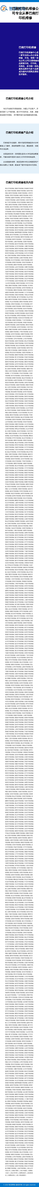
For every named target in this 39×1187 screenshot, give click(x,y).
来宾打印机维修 (11, 486)
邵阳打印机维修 (27, 440)
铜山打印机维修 (26, 378)
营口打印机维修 (11, 315)
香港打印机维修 (9, 313)
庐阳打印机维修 (22, 454)
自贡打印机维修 (9, 482)
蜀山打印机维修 (9, 544)
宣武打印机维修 (9, 539)
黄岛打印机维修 (26, 496)
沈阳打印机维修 (19, 701)
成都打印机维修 (18, 623)
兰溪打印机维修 (19, 942)
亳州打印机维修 (19, 535)
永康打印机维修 (28, 276)
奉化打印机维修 (28, 505)
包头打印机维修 (11, 572)
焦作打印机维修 (18, 322)
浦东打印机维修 (9, 586)
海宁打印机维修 (15, 375)
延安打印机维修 (21, 925)
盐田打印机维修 (19, 821)
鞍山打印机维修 (9, 521)
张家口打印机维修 (19, 962)
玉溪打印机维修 (26, 528)
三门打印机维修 (14, 373)
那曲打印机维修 (25, 930)
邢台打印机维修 (23, 435)
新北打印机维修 (19, 514)
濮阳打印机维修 (18, 290)
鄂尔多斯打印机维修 (16, 392)
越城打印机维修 (9, 597)
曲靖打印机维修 (23, 741)
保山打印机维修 (26, 438)
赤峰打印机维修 (9, 479)
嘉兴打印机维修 (14, 491)
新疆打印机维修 (28, 673)
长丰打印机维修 (26, 336)
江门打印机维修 (28, 292)
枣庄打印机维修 (19, 828)
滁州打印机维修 (19, 362)
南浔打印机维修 (23, 415)
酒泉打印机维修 (13, 285)
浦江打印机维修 (19, 858)
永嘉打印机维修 (9, 1009)
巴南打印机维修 (9, 1016)
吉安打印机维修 (21, 327)
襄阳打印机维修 (18, 440)
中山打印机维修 (21, 657)
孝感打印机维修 (27, 322)
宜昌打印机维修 (20, 484)
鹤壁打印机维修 (19, 396)
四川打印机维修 (14, 662)
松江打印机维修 (19, 641)
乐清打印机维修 (25, 375)
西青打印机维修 (23, 969)
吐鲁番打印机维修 (20, 521)
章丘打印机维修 (16, 336)
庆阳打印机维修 (21, 255)
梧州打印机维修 (19, 398)
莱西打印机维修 (19, 248)
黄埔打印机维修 (21, 368)
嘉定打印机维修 (14, 207)
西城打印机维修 (19, 586)
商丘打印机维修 (9, 188)
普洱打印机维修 (28, 355)
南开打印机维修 (28, 516)
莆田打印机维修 (28, 362)
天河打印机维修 (21, 452)
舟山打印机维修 (9, 1018)
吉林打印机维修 (19, 676)
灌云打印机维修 (19, 466)
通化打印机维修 (9, 475)
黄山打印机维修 (9, 643)
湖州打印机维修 (9, 447)
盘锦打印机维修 (28, 230)
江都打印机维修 (19, 512)
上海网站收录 (22, 1173)
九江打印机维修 (13, 489)
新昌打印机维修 (15, 459)
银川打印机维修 (23, 697)
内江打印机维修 (15, 260)
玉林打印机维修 (20, 325)
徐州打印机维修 (9, 1110)
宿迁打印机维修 (28, 641)
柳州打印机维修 (9, 533)
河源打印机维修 (11, 190)
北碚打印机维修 (9, 271)
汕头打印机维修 (21, 486)
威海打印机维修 (18, 264)
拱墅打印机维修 (9, 507)
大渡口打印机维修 (20, 948)
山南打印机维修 (9, 429)
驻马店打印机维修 (10, 655)
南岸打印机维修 (25, 493)
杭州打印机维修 (28, 632)
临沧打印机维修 (11, 995)
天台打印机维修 (22, 412)
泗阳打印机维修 (18, 463)
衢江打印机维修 (19, 546)
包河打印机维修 (9, 593)
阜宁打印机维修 (27, 380)
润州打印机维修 (28, 382)
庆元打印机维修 (19, 979)
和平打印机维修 (23, 611)
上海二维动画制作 (21, 1175)
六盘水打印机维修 (16, 528)
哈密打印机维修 (28, 475)
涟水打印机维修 (28, 466)
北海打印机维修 (28, 1113)
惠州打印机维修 (16, 239)
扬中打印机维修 (19, 560)
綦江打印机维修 (19, 671)
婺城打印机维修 (28, 595)
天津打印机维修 (19, 637)
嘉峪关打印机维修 (28, 567)
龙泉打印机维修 (9, 276)
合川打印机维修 (9, 641)
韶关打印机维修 (28, 398)
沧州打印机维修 (26, 288)
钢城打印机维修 (28, 248)
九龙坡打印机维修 (10, 408)
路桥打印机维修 (28, 544)
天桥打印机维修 (13, 454)
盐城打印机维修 (19, 269)
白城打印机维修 (21, 348)
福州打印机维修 (22, 329)
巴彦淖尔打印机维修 (23, 318)
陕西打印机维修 (9, 673)
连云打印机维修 (19, 509)
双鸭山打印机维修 (20, 429)
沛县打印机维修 (28, 553)
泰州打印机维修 (13, 193)
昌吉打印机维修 (21, 431)
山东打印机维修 (19, 267)
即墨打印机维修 (19, 981)
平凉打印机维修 (16, 999)
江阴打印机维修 (9, 405)
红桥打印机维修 (28, 426)
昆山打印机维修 (28, 364)
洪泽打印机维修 (28, 509)
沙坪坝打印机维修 (20, 865)
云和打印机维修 (19, 944)
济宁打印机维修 (11, 327)
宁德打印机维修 (9, 403)
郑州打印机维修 (19, 625)
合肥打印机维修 (28, 637)
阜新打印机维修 (20, 283)
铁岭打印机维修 (26, 211)
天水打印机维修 (19, 884)
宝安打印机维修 (20, 408)
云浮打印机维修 (16, 667)
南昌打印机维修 (28, 630)
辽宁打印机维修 (9, 676)
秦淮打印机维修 (28, 470)
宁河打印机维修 (11, 202)
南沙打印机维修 (28, 271)
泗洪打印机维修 (16, 419)
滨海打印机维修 (19, 343)
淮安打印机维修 (28, 244)
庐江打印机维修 (25, 304)
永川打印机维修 (19, 246)
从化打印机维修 (9, 248)
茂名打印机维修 (9, 1052)
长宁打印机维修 (28, 447)
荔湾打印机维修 (16, 496)
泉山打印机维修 (15, 895)
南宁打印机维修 (28, 627)
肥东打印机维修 (19, 905)
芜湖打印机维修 (27, 241)
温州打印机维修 (9, 537)
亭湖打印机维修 (23, 710)
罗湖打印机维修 (28, 539)
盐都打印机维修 (28, 556)
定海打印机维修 (9, 595)
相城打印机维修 (28, 560)
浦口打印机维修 (20, 345)
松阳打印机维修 (13, 412)
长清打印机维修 (13, 371)
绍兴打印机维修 (19, 403)
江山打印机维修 (28, 500)
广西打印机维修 (9, 1096)
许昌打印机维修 (25, 260)
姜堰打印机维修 (16, 378)
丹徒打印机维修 (9, 470)
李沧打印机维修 (11, 410)
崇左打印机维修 (25, 579)
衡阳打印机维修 (19, 831)
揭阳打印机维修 (15, 664)
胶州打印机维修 (9, 1013)
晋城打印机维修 (9, 1083)
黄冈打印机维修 (9, 1055)
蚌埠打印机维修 (19, 445)
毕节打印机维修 (16, 438)
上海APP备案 (23, 1170)
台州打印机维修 (9, 269)
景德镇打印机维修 (27, 581)
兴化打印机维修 (28, 507)
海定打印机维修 (15, 493)
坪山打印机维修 (14, 301)
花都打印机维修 (25, 334)
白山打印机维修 (19, 886)
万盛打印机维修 (9, 653)
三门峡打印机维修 (12, 216)
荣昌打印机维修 (22, 660)
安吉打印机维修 (28, 502)
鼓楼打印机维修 (14, 611)
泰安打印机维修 (9, 294)
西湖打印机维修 (16, 898)
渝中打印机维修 (19, 588)
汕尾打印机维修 (20, 200)
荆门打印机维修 (19, 357)
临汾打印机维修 (16, 288)
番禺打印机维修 (23, 301)
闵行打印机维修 (28, 537)
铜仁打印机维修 (28, 394)
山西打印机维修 (26, 667)
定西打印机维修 (9, 232)
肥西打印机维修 (22, 371)
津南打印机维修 (28, 311)
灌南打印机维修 (19, 937)
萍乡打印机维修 (9, 535)
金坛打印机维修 (13, 609)
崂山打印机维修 (19, 863)
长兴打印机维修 (19, 549)
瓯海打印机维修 (19, 505)
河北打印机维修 (25, 664)
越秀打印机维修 (9, 590)
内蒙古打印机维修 (19, 669)
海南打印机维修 (9, 1113)
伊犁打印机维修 (21, 315)
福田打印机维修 (28, 588)
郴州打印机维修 (25, 237)
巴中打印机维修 (13, 660)
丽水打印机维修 (19, 244)
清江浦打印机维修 (20, 604)
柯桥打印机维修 (9, 549)
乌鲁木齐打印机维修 (19, 616)
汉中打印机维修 (21, 965)
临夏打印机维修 (15, 197)
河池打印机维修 (14, 218)
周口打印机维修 (19, 650)
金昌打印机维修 (23, 794)
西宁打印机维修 (21, 618)
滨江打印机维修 (19, 939)
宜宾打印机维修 (28, 1115)
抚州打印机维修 (27, 264)
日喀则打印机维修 (28, 752)
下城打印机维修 (28, 551)
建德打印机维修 (19, 227)
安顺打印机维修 (19, 482)
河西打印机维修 (19, 563)
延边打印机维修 (18, 1002)
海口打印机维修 (19, 627)
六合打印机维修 (19, 311)
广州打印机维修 (9, 630)
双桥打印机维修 (9, 648)
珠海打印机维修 (19, 533)
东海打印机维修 (18, 422)
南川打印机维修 (11, 657)
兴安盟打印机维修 (14, 258)
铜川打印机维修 (9, 569)
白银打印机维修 (9, 477)
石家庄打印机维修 (20, 694)
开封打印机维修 (14, 576)
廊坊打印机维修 (9, 1057)
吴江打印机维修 (19, 470)
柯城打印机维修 (19, 595)
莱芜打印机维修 (19, 274)
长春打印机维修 (26, 613)
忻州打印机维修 (27, 392)
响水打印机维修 (27, 308)
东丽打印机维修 (20, 385)
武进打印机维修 (9, 560)
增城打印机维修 (19, 225)
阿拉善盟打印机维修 (19, 214)
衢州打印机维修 (19, 985)
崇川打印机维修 (21, 606)
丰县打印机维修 (28, 602)
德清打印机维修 (19, 597)
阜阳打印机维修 (22, 489)
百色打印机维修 (26, 262)
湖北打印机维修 (9, 646)
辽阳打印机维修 (11, 255)
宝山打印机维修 (27, 223)
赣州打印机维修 (9, 362)
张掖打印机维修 (22, 350)
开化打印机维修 (23, 373)
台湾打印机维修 (19, 253)
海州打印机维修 (9, 604)
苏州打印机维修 (28, 586)
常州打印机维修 (23, 491)
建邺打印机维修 (19, 516)
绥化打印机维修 (16, 211)
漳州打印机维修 (28, 445)
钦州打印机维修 (9, 1078)
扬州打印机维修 (13, 299)
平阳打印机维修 (9, 278)
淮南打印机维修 (28, 401)
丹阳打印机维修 (22, 609)
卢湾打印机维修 (23, 331)
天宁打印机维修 (28, 468)
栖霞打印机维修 (19, 426)
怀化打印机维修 (21, 202)
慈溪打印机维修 (19, 551)
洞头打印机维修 (16, 461)
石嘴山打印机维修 (27, 745)
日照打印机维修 (9, 1076)
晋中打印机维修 (13, 997)
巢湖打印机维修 (28, 274)
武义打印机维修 (9, 502)
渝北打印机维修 (19, 983)
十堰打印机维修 (18, 530)
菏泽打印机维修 (19, 648)
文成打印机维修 (9, 227)
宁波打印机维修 (28, 583)
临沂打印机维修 (19, 643)
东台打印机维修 (28, 278)
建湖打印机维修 (9, 468)
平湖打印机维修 (18, 900)
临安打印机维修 (19, 251)
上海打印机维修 (9, 588)
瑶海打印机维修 (18, 498)
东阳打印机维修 (26, 306)
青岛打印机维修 (16, 581)
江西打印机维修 (11, 297)
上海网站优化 (11, 1175)
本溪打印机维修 (11, 431)
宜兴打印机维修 (28, 343)
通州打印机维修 (19, 558)
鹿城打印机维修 (9, 600)
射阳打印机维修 (9, 424)
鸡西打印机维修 (19, 519)
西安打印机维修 (11, 618)
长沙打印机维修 (9, 627)
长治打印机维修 (14, 435)
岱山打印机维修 (9, 546)
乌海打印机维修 (22, 791)
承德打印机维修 (16, 320)
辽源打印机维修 (28, 519)
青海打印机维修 (28, 671)
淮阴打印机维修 (19, 556)
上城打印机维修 (28, 600)
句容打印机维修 (28, 514)
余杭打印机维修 (18, 308)
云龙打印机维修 (9, 466)
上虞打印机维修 (19, 502)
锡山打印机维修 (19, 468)
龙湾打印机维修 (9, 551)
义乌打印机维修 (27, 338)
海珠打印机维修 (9, 542)
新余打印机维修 (9, 445)
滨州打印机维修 (15, 221)
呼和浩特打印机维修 (14, 620)
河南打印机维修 (9, 650)
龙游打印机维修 (23, 456)
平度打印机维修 (9, 274)
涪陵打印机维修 (9, 225)
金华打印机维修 (19, 364)
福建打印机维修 (9, 364)
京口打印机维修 (28, 424)
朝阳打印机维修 (19, 366)
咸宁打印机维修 (15, 237)
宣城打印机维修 (22, 204)
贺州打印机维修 (9, 359)
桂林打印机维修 (9, 442)
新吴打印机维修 (9, 382)
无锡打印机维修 (19, 447)
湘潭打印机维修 (27, 530)
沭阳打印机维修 (19, 507)
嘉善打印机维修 (9, 505)
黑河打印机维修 (19, 230)
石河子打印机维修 (10, 1032)
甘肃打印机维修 (19, 673)
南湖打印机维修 (28, 597)
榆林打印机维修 (13, 318)
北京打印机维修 (9, 637)
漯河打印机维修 (9, 1080)
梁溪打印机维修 (22, 708)
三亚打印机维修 (15, 579)
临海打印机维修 (16, 306)
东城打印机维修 (19, 634)
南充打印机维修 (9, 639)
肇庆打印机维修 (19, 990)
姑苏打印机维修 (9, 516)
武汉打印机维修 (28, 625)
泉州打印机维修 (19, 632)
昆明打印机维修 (9, 625)
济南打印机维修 (19, 630)
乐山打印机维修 (23, 234)
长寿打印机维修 (23, 207)
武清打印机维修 (28, 639)
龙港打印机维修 (19, 341)
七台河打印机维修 (10, 283)
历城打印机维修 (21, 410)
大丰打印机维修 (9, 512)
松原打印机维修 (21, 387)
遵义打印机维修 (22, 574)
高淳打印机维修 (28, 227)
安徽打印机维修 (13, 329)
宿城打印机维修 (9, 602)
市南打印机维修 (19, 590)
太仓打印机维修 (9, 311)
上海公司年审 (13, 1173)
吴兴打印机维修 (25, 459)
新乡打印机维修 (9, 357)
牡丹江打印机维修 (14, 1062)
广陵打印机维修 (9, 558)
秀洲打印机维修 (28, 549)
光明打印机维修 (19, 271)
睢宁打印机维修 (9, 509)
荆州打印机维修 (27, 290)
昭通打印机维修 (28, 482)
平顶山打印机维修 (10, 484)
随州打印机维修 (22, 216)
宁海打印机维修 (26, 461)
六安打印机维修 (19, 988)
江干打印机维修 (19, 854)
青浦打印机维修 (22, 193)
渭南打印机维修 (13, 433)
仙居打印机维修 (14, 456)
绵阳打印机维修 (20, 789)
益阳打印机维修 (9, 292)
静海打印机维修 (9, 230)
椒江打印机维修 (9, 500)
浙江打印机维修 (28, 403)
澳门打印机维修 (28, 281)
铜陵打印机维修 (25, 221)
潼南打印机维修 (28, 669)
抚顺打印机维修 (19, 475)
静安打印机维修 (9, 366)
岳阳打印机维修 (9, 398)
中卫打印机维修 (22, 433)
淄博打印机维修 (28, 533)
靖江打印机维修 (19, 602)
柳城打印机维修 (21, 190)
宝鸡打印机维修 (11, 523)
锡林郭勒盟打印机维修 (21, 232)
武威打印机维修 (23, 389)
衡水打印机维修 (14, 234)
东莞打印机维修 (28, 653)
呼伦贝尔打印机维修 (15, 352)
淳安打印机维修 (14, 195)
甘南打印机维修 (19, 639)
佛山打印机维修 (19, 442)
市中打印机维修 (28, 590)
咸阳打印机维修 (19, 477)
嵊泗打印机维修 (19, 500)
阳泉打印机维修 (19, 479)
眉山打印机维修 (23, 662)
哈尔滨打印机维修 (16, 613)
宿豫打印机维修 (9, 553)
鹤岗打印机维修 (28, 472)
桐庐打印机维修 (25, 209)
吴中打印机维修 (21, 706)
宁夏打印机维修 (9, 671)
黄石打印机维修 (23, 576)
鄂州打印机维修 (28, 396)
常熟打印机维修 (9, 426)
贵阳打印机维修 (27, 623)
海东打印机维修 (19, 569)
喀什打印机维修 (13, 350)
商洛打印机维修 (11, 1059)
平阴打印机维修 (28, 225)
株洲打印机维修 (22, 738)
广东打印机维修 (26, 239)
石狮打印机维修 (28, 267)
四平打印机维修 (23, 565)
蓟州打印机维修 (9, 253)
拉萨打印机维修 (20, 704)
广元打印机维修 (26, 320)
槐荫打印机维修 (19, 819)
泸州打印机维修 (19, 394)
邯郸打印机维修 (28, 479)
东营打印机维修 (28, 442)
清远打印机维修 (28, 648)
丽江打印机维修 (9, 396)
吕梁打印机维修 (26, 352)
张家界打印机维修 (10, 325)
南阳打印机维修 (23, 195)
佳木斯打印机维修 (20, 313)
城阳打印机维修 (19, 946)
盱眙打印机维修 (27, 422)
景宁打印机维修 (9, 1011)
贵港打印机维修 (19, 292)
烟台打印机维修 (9, 401)
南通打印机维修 (14, 331)
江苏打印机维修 (19, 449)
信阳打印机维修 (19, 646)
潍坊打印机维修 (28, 359)
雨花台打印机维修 (10, 385)
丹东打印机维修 (23, 928)
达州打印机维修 (28, 646)
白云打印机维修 (19, 907)
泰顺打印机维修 (15, 209)
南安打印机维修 (9, 1094)
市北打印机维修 (19, 542)
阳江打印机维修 (28, 643)
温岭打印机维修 (19, 276)
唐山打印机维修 (25, 743)
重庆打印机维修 (13, 574)
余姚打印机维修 (19, 600)
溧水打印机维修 (28, 251)
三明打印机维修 (19, 583)
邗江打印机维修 (11, 606)
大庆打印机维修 (11, 387)
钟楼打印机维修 (19, 424)
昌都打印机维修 (9, 519)
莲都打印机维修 (19, 593)
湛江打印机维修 (19, 359)
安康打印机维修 (22, 285)
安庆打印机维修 (9, 267)
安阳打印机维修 (16, 877)
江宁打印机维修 (9, 281)
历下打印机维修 (28, 542)
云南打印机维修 (20, 655)
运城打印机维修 (23, 258)
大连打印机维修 (23, 750)
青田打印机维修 (19, 544)
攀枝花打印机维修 (19, 879)
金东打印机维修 (28, 546)
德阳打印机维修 (19, 355)
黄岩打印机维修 (28, 593)
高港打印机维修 (26, 419)
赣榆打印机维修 (9, 556)
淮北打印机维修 (9, 583)
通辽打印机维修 (19, 881)
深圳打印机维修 (21, 736)
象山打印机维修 (25, 417)
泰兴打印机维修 (19, 553)
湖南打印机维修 (19, 188)
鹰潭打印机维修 (19, 401)
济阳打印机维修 (15, 304)
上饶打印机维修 (18, 241)
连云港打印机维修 (17, 223)
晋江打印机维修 (9, 244)
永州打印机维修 (9, 1099)
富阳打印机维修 (19, 278)
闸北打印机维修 (22, 299)
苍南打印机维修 (9, 251)
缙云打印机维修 (27, 498)
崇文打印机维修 (9, 449)
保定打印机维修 (9, 394)
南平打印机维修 (28, 535)
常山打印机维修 (19, 902)
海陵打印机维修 (27, 463)
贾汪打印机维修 (9, 343)
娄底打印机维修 (16, 262)
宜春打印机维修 (19, 294)
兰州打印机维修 (25, 699)
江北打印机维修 (19, 539)
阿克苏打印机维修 (14, 389)
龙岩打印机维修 (19, 826)
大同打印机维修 (21, 572)
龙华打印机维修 (15, 334)
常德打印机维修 (28, 357)
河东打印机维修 (9, 472)
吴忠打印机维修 (21, 523)
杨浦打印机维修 (9, 246)
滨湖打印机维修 (28, 558)
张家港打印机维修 (10, 345)
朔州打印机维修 (13, 526)
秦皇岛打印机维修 (23, 526)
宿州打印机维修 (9, 632)
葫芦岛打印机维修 (26, 197)
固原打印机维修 (28, 477)
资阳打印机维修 (11, 1101)
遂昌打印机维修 (19, 861)
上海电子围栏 (15, 1170)
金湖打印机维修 (18, 380)
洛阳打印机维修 (19, 787)
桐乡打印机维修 (9, 341)
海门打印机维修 (28, 512)
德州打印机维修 (13, 204)
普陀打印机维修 (19, 405)
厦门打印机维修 (21, 297)
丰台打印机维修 (28, 405)
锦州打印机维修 (22, 967)
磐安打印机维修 (14, 415)
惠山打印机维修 (9, 514)
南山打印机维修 (11, 452)
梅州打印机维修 (23, 218)
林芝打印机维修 (19, 472)
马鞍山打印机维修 (10, 1020)
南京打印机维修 (28, 634)
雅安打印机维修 (28, 650)
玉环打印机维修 (18, 338)
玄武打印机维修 (9, 563)
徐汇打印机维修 (19, 824)
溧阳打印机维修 (19, 382)
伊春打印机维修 (11, 348)
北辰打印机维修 (19, 281)
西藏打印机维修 (11, 678)
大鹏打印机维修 (28, 246)
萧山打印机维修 (28, 341)
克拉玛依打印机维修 (16, 567)
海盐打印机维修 (19, 856)
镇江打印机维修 (19, 537)
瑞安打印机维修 (15, 417)
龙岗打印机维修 (11, 368)
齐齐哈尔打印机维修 (13, 565)
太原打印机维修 (25, 620)
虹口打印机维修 (28, 269)
